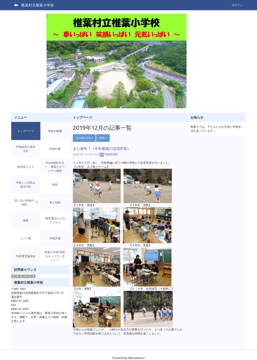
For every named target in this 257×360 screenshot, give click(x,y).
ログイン (237, 5)
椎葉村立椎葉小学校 (37, 5)
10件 (103, 138)
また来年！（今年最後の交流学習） (102, 148)
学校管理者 (109, 154)
